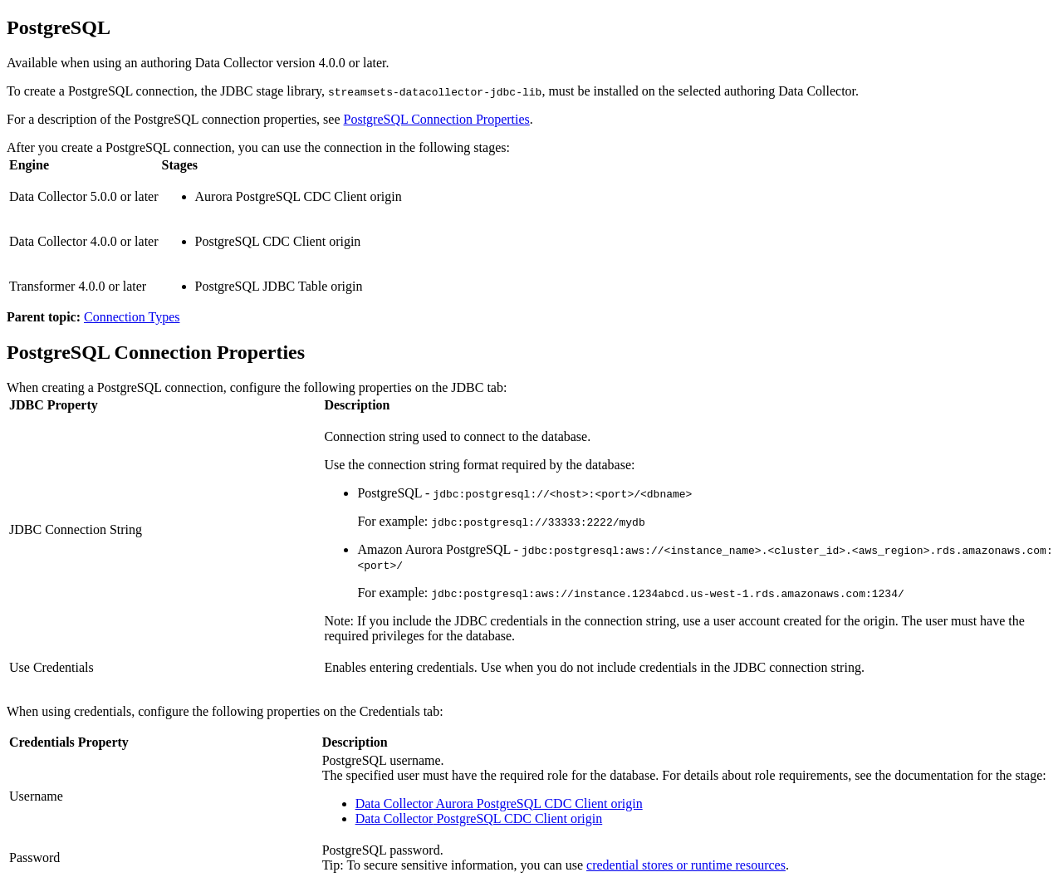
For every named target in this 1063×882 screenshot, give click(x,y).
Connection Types (131, 317)
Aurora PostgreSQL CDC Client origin (499, 803)
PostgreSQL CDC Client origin (479, 818)
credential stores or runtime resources (686, 865)
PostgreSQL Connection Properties (437, 119)
